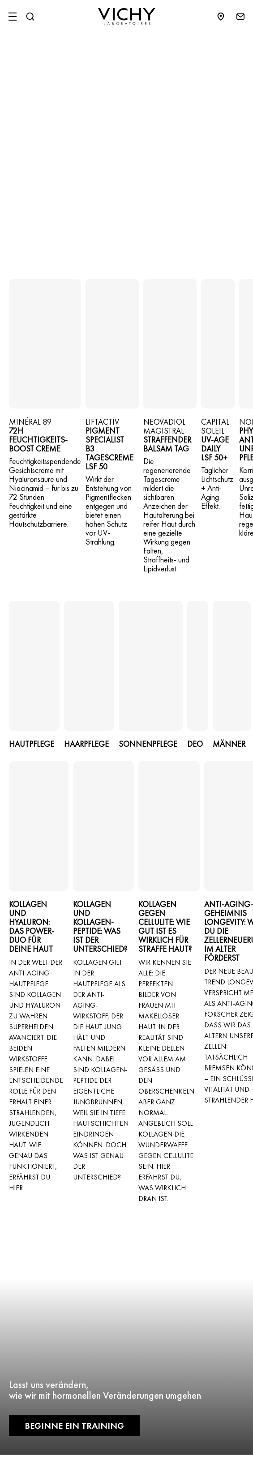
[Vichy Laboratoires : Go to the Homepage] (126, 16)
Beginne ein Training (74, 1425)
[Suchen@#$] (30, 16)
